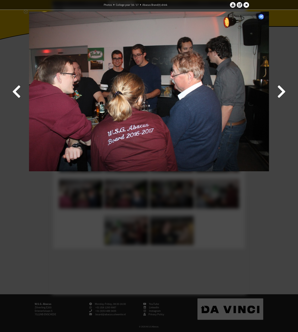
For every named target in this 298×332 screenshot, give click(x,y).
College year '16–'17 (127, 5)
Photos (108, 5)
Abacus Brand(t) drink (154, 5)
